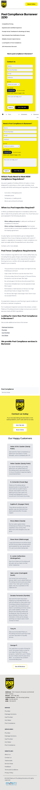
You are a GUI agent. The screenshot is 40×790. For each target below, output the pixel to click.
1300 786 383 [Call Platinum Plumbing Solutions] (22, 107)
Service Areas (6, 392)
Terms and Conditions (11, 769)
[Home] (4, 4)
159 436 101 (12, 701)
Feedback (8, 766)
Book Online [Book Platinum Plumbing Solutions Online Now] (31, 4)
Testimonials (8, 760)
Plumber (4, 330)
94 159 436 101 (13, 699)
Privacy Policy (9, 772)
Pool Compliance (10, 723)
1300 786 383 (15, 695)
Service (9, 81)
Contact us (8, 757)
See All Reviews (20, 666)
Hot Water (5, 335)
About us (7, 754)
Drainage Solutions (7, 327)
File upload (10, 88)
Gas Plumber (6, 332)
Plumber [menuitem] (7, 711)
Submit (10, 107)
